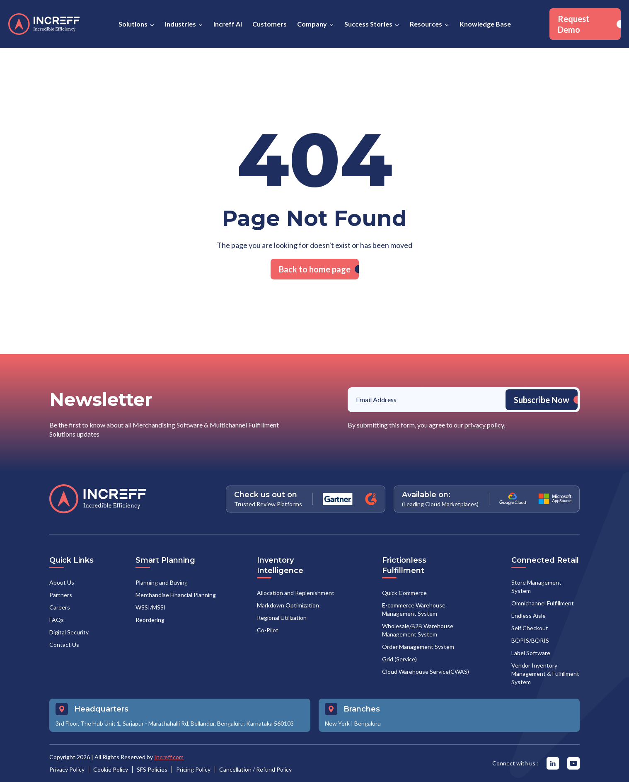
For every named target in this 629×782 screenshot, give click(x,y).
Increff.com (169, 756)
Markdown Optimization (288, 605)
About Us (61, 582)
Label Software (530, 652)
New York (337, 723)
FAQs (56, 619)
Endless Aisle (528, 615)
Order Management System (418, 646)
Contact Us (64, 644)
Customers (269, 24)
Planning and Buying (161, 582)
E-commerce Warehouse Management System (413, 609)
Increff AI (227, 24)
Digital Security (69, 632)
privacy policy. (484, 425)
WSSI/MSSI (150, 607)
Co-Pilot (267, 630)
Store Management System (536, 586)
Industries (180, 24)
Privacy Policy (67, 769)
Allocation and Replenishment (295, 592)
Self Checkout (529, 627)
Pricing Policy (193, 769)
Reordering (150, 619)
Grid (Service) (399, 659)
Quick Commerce (404, 592)
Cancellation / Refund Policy (255, 769)
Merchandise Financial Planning (175, 594)
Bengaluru (367, 723)
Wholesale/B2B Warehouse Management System (417, 630)
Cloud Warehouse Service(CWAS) (425, 671)
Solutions (133, 24)
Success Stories (368, 24)
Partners (60, 594)
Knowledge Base (485, 24)
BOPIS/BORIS (530, 640)
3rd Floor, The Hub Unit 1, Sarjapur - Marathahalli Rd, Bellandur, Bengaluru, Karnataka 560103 (175, 723)
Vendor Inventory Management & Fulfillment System (545, 673)
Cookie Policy (110, 769)
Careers (59, 607)
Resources (426, 24)
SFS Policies (152, 769)
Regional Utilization (282, 617)
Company (312, 24)
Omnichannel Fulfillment (542, 603)
